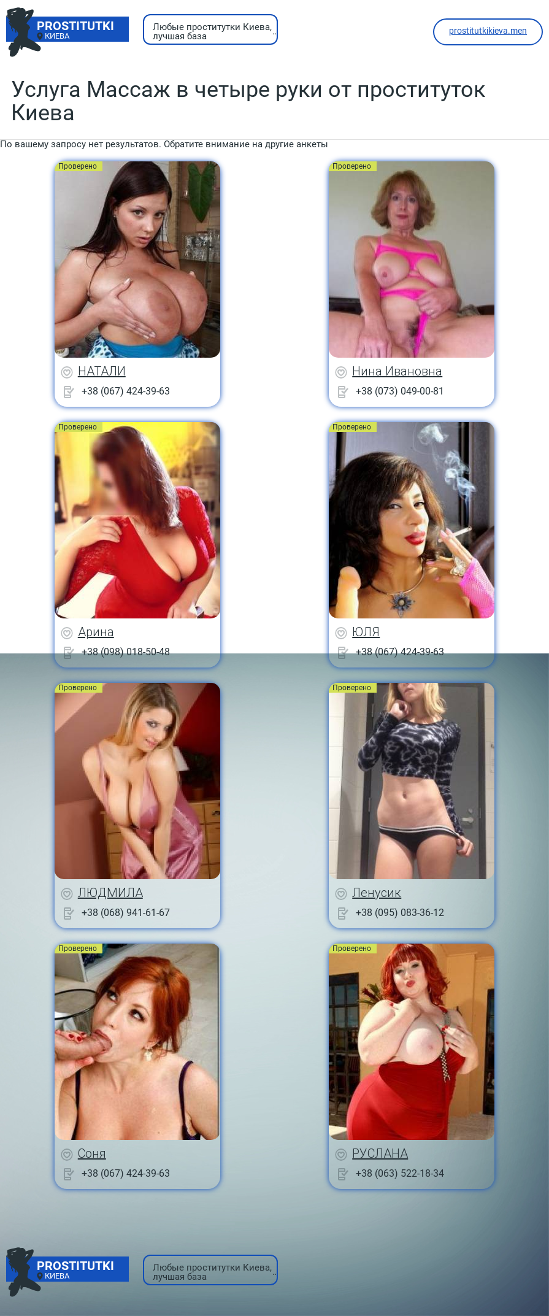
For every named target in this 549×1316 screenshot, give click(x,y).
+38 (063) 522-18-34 (400, 1173)
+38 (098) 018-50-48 (126, 652)
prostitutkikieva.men (488, 31)
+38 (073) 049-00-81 (400, 391)
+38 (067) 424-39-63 (126, 391)
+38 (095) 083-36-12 (400, 912)
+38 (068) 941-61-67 (126, 912)
